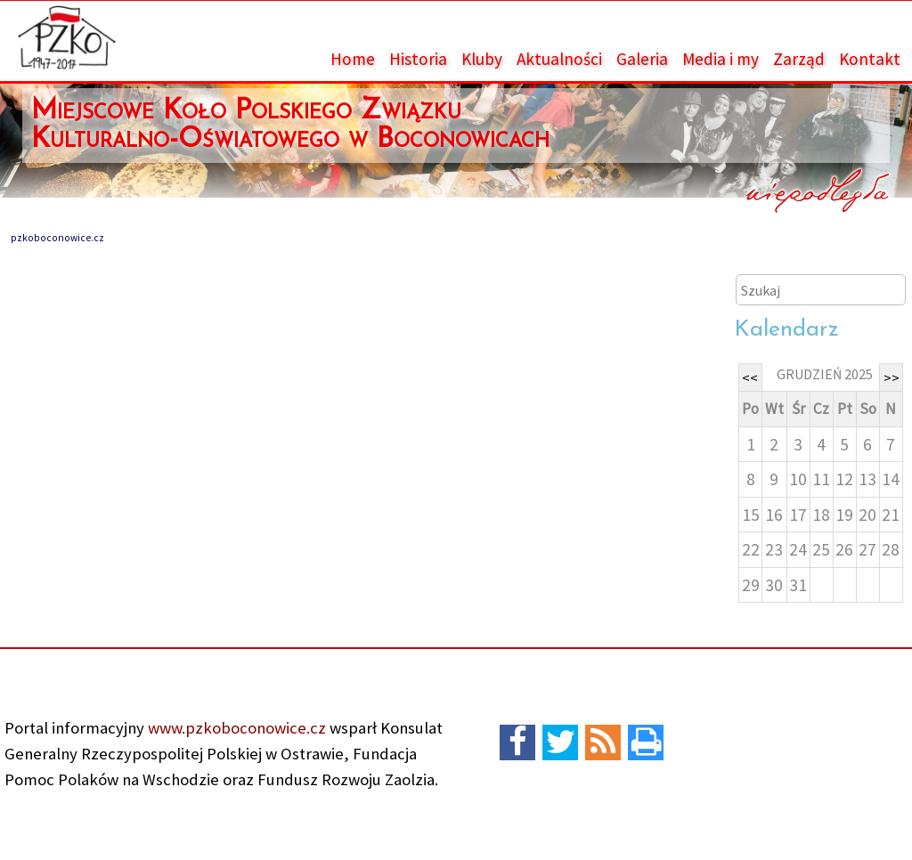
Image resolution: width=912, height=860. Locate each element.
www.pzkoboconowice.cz (235, 728)
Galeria (642, 58)
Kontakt (869, 58)
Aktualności (559, 58)
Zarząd (799, 58)
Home (352, 58)
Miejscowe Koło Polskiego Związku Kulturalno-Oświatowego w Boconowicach (290, 125)
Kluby (481, 58)
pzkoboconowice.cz (57, 237)
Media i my (720, 58)
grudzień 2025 (825, 374)
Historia (418, 58)
